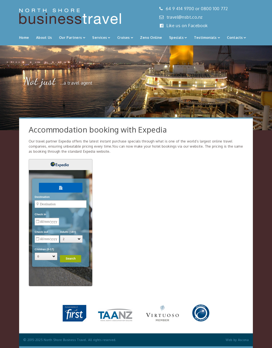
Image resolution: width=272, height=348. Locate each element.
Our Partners (70, 37)
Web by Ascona (237, 340)
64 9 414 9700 (180, 8)
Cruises (123, 37)
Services (99, 37)
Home (24, 37)
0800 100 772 (214, 8)
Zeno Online (151, 37)
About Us (44, 37)
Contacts (235, 37)
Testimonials (205, 37)
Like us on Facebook (184, 25)
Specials (176, 37)
